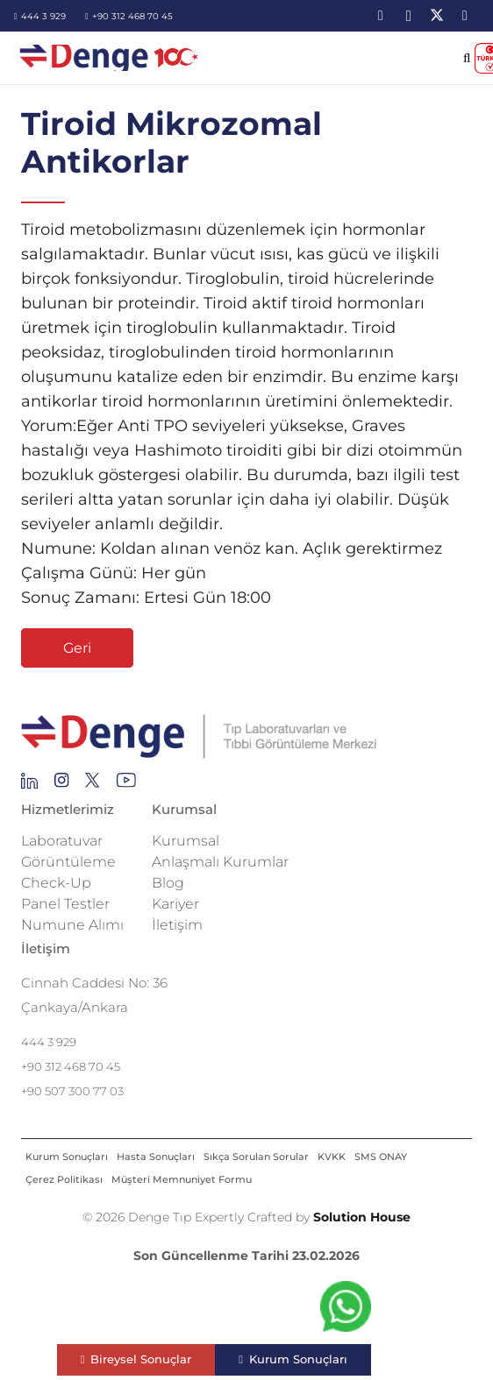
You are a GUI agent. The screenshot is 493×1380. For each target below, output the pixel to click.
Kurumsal (185, 840)
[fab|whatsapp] (345, 1310)
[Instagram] (409, 16)
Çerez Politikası (64, 1179)
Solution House (362, 1217)
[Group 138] (61, 785)
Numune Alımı (72, 924)
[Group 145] (29, 785)
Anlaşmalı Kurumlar (220, 861)
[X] (437, 16)
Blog (168, 882)
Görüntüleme (68, 861)
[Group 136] (126, 785)
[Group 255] (92, 785)
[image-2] (110, 58)
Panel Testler (65, 903)
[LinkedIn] (381, 16)
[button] (467, 58)
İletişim (177, 924)
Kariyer (175, 903)
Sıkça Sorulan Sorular (256, 1156)
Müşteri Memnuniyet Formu (181, 1179)
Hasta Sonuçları (156, 1156)
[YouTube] (465, 16)
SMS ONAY (380, 1156)
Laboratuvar (62, 840)
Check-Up (56, 882)
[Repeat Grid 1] (246, 737)
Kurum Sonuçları (66, 1156)
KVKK (332, 1156)
